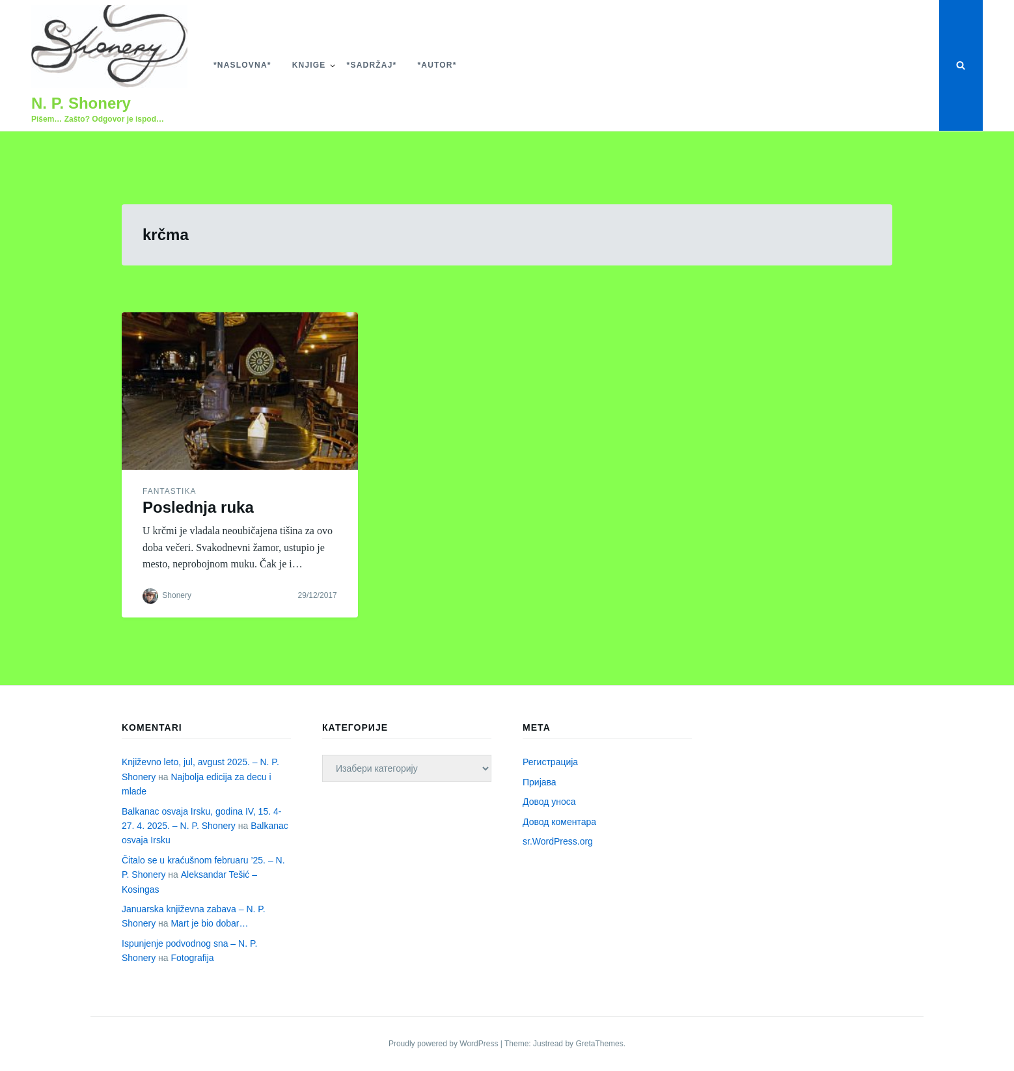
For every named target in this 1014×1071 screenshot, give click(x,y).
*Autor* (436, 65)
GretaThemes (599, 1043)
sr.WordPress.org (558, 841)
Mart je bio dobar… (209, 923)
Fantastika (169, 491)
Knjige (309, 65)
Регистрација (550, 762)
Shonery (176, 595)
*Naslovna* (242, 65)
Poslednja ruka (198, 507)
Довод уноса (549, 801)
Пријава (539, 782)
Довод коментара (559, 822)
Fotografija (192, 958)
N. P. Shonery (81, 103)
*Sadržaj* (372, 65)
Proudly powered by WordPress (444, 1043)
